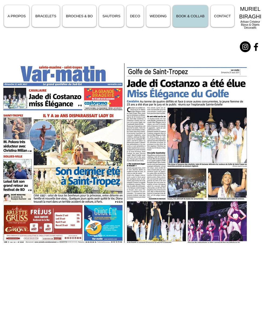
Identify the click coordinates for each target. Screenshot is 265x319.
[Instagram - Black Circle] (245, 46)
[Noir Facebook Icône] (256, 47)
